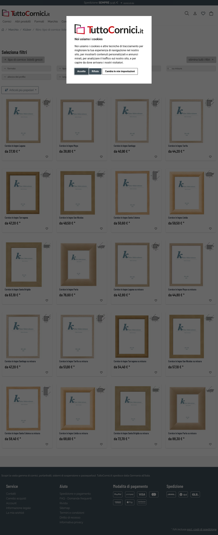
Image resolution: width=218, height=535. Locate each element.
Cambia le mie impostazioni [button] (120, 71)
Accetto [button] (81, 71)
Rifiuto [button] (95, 71)
